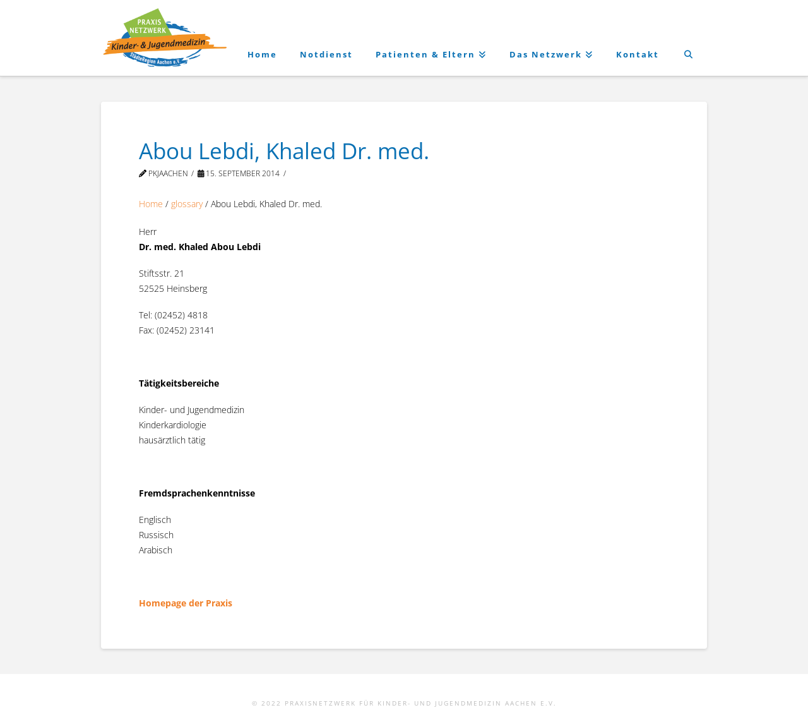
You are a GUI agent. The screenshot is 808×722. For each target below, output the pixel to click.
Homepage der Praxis (185, 603)
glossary (187, 204)
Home (151, 204)
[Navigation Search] (688, 38)
